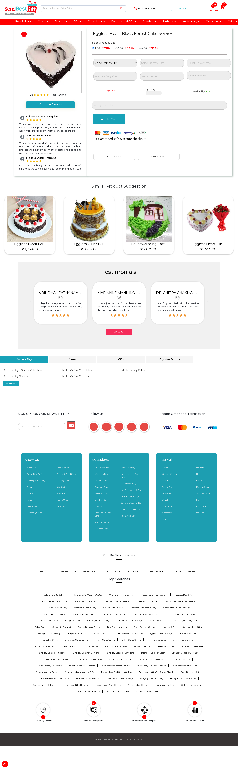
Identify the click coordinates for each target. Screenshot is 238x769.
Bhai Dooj (167, 506)
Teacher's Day (101, 486)
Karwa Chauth (203, 486)
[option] (60, 303)
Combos (149, 21)
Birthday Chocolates (180, 659)
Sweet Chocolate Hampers (82, 665)
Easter (199, 480)
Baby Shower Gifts (76, 633)
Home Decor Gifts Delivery (75, 684)
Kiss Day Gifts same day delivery (179, 601)
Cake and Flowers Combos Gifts (147, 614)
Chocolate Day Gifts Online (54, 601)
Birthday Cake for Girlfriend (86, 652)
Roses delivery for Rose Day (155, 594)
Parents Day (101, 493)
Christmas (167, 512)
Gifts (78, 21)
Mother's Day (101, 528)
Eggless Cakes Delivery (161, 633)
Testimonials (63, 467)
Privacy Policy (64, 480)
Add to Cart (109, 119)
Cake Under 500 (70, 646)
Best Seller (23, 21)
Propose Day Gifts (183, 594)
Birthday (169, 21)
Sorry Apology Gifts (192, 626)
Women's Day (101, 473)
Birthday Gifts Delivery (98, 620)
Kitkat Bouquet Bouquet (121, 659)
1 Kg (96, 47)
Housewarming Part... (149, 244)
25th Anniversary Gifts (192, 684)
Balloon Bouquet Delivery (182, 614)
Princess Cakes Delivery (87, 678)
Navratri (200, 467)
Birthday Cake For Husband (52, 652)
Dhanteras (201, 506)
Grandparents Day (130, 496)
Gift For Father (90, 571)
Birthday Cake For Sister (153, 652)
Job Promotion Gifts (131, 489)
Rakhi (165, 467)
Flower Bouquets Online (83, 614)
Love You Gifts (168, 626)
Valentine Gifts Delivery (55, 594)
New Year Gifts (102, 467)
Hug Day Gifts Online (146, 601)
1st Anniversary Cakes (46, 671)
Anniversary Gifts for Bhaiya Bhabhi (156, 671)
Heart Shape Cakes (157, 639)
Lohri (164, 519)
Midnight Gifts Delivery (49, 633)
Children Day (101, 499)
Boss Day (99, 506)
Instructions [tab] (114, 156)
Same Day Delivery (36, 473)
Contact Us (62, 486)
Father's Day (101, 480)
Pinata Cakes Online (105, 639)
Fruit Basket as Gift (190, 671)
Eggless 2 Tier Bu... (89, 244)
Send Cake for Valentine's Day (87, 594)
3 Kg (143, 47)
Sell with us (183, 8)
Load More (11, 383)
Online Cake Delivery (57, 607)
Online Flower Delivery (85, 607)
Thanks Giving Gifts (130, 509)
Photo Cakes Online (48, 620)
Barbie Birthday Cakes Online (54, 678)
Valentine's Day (128, 515)
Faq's (29, 499)
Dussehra (166, 493)
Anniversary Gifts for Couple (116, 665)
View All (119, 332)
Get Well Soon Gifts (102, 633)
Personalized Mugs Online (108, 684)
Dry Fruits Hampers (117, 626)
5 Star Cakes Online (131, 639)
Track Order (63, 499)
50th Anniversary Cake (147, 691)
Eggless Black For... (30, 244)
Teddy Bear (40, 626)
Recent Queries (34, 512)
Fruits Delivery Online (144, 626)
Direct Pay (32, 506)
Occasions (214, 21)
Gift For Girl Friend (45, 571)
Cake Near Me (91, 646)
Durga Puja (168, 486)
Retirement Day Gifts (131, 483)
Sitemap (61, 506)
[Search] (83, 8)
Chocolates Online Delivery (176, 607)
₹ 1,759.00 (30, 249)
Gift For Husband (154, 571)
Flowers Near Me (142, 646)
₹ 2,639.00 (148, 249)
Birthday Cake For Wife (192, 646)
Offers (30, 493)
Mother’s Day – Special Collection (22, 370)
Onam (165, 480)
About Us (31, 467)
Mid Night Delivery (36, 480)
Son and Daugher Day (131, 502)
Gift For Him (194, 571)
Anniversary (191, 21)
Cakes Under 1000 (158, 620)
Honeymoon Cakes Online (183, 678)
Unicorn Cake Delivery (184, 639)
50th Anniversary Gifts (89, 691)
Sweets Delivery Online (89, 626)
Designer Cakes (72, 620)
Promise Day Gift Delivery (117, 601)
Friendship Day (128, 467)
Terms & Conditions (66, 473)
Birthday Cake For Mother (59, 659)
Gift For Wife (133, 571)
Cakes (43, 21)
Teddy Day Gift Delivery (85, 601)
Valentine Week (102, 522)
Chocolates (96, 21)
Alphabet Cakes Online (76, 639)
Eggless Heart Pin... (208, 244)
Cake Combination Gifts (53, 614)
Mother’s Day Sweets (15, 376)
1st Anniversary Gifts (164, 684)
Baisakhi (200, 512)
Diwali (165, 499)
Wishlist (214, 8)
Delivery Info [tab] (158, 156)
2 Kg (119, 47)
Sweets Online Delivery (44, 684)
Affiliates (61, 493)
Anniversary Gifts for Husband (151, 665)
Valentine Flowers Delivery (122, 594)
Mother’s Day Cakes (133, 370)
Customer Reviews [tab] (50, 104)
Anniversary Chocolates (50, 665)
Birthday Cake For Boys (90, 659)
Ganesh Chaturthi (171, 473)
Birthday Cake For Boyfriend (120, 652)
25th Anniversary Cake (118, 691)
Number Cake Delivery (44, 646)
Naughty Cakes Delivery (151, 678)
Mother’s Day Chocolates (77, 370)
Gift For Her (175, 571)
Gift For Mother (68, 571)
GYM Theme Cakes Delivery (119, 678)
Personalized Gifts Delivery (143, 607)
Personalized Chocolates (151, 659)
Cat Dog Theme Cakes (116, 646)
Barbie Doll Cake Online (113, 614)
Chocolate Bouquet (61, 626)
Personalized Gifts (123, 21)
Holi (198, 473)
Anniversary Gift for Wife (185, 665)
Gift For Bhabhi (112, 571)
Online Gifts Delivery (113, 607)
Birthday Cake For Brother (185, 652)
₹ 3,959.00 (89, 249)
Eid (197, 499)
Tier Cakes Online (50, 639)
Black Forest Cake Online (130, 633)
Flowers (61, 21)
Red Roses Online (165, 646)
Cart (222, 8)
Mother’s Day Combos (75, 376)
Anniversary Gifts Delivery (129, 620)
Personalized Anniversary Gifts (79, 671)
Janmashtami (203, 493)
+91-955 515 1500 (144, 8)
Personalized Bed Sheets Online (116, 671)
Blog (29, 486)
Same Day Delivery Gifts (185, 620)
